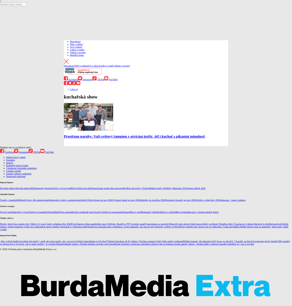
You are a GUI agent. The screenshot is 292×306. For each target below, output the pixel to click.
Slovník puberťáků (24, 188)
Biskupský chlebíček (151, 212)
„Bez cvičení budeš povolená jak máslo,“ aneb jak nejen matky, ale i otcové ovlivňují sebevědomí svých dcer (53, 241)
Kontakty (10, 160)
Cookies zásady (13, 171)
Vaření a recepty (78, 52)
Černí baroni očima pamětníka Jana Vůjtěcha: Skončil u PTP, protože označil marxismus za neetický (120, 224)
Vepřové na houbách (38, 212)
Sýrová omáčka (7, 212)
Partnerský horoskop (44, 188)
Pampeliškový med (132, 212)
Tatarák (51, 212)
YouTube (111, 79)
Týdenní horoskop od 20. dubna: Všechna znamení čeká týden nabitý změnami (144, 241)
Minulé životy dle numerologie (34, 200)
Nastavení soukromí (16, 176)
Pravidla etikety (7, 188)
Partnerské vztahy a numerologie (65, 200)
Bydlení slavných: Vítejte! (136, 188)
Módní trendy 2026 (158, 188)
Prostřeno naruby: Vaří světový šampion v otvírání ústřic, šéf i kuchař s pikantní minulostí (134, 136)
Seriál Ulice (86, 200)
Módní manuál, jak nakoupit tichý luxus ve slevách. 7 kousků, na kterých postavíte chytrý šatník (230, 241)
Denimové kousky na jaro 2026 (180, 200)
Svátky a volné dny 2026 (208, 200)
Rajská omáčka (79, 212)
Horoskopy (75, 41)
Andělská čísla (74, 188)
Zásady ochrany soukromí (18, 173)
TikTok (98, 79)
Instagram (85, 79)
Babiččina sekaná (63, 212)
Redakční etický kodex (17, 165)
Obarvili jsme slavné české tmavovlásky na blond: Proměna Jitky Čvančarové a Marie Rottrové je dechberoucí (223, 224)
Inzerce (9, 163)
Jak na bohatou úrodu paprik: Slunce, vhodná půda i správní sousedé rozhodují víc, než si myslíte (206, 244)
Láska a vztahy (77, 49)
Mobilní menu (77, 55)
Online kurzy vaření (16, 157)
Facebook (71, 79)
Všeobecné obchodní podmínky (21, 168)
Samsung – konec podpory (233, 200)
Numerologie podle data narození (107, 188)
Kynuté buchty (94, 212)
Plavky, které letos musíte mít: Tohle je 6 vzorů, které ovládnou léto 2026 (35, 224)
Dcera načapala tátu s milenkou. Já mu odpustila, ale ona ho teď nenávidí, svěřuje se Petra (135, 226)
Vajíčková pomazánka (112, 212)
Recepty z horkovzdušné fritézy (203, 212)
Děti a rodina (76, 44)
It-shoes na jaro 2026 (102, 200)
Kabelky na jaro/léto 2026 (152, 200)
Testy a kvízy (60, 188)
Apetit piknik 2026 (196, 188)
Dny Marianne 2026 (177, 188)
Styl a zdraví (76, 47)
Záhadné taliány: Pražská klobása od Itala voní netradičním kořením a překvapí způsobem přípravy (111, 244)
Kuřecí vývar (21, 212)
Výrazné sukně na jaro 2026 (126, 200)
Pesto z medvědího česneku (174, 212)
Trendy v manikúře (9, 200)
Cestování (86, 188)
